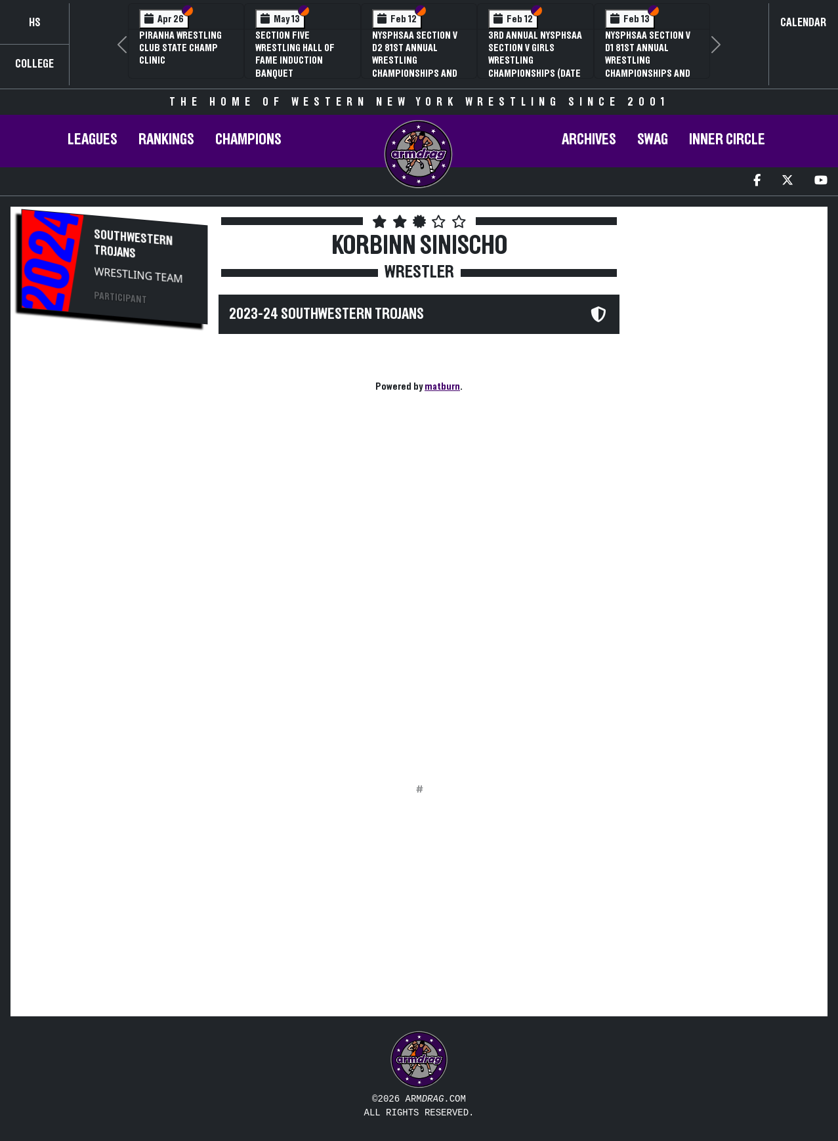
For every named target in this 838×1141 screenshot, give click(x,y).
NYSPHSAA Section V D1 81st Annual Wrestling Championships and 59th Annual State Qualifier (647, 67)
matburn (442, 386)
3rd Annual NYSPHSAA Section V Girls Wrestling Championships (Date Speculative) (535, 60)
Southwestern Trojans (133, 244)
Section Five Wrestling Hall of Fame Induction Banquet (295, 54)
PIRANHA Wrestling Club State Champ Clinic (180, 48)
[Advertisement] (114, 555)
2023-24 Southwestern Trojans (326, 314)
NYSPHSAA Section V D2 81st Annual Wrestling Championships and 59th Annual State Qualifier (414, 67)
